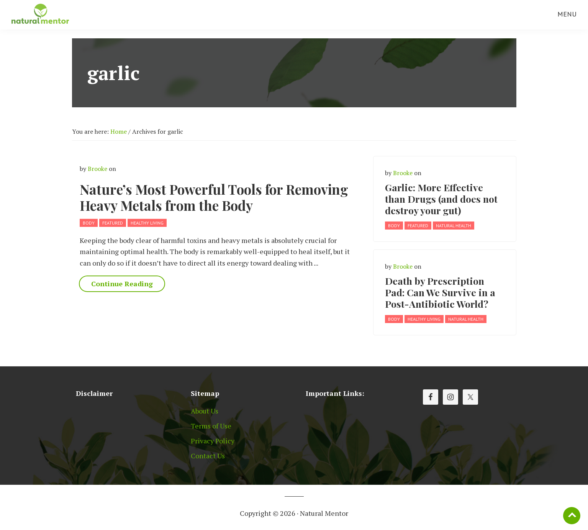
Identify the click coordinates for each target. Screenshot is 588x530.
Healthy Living (147, 223)
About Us (204, 410)
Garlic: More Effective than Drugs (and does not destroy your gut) (441, 199)
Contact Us (208, 455)
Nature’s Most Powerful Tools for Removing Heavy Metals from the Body (214, 197)
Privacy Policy (212, 440)
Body (89, 223)
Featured (112, 223)
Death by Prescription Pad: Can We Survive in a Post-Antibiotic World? (440, 292)
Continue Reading (122, 283)
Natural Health (453, 225)
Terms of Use (211, 425)
